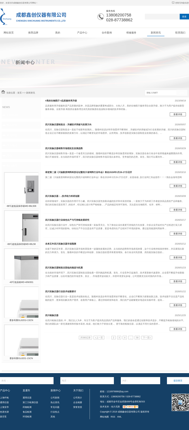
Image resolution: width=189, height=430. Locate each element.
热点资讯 (12, 125)
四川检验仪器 (51, 315)
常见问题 (12, 135)
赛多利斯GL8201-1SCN (21, 358)
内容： (140, 380)
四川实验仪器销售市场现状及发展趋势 (64, 148)
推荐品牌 (33, 32)
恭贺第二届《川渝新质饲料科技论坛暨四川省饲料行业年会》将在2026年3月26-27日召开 (88, 172)
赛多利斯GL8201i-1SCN (21, 320)
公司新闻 (12, 115)
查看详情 (177, 114)
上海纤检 (4, 397)
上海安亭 (4, 407)
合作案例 (107, 32)
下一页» (147, 337)
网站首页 (9, 32)
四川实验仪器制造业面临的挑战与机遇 (64, 267)
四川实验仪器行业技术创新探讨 (60, 291)
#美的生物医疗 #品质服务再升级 (61, 100)
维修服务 (131, 32)
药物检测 (27, 407)
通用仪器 (4, 402)
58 (137, 337)
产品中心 (82, 32)
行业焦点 (12, 145)
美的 (57, 32)
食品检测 (27, 412)
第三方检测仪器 (30, 402)
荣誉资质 (77, 407)
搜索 (184, 16)
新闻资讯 (156, 32)
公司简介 (77, 397)
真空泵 (3, 416)
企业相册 (77, 402)
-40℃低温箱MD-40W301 (21, 282)
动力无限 (115, 406)
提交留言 (178, 380)
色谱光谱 (4, 412)
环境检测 (27, 416)
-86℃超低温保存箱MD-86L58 (21, 244)
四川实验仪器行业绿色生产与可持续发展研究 (67, 220)
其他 (9, 155)
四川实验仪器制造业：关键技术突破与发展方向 (68, 124)
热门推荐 (12, 165)
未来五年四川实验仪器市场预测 (60, 243)
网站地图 (104, 416)
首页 (19, 92)
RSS (113, 416)
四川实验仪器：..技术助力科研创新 (62, 196)
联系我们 (180, 32)
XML (119, 416)
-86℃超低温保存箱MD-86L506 (21, 206)
